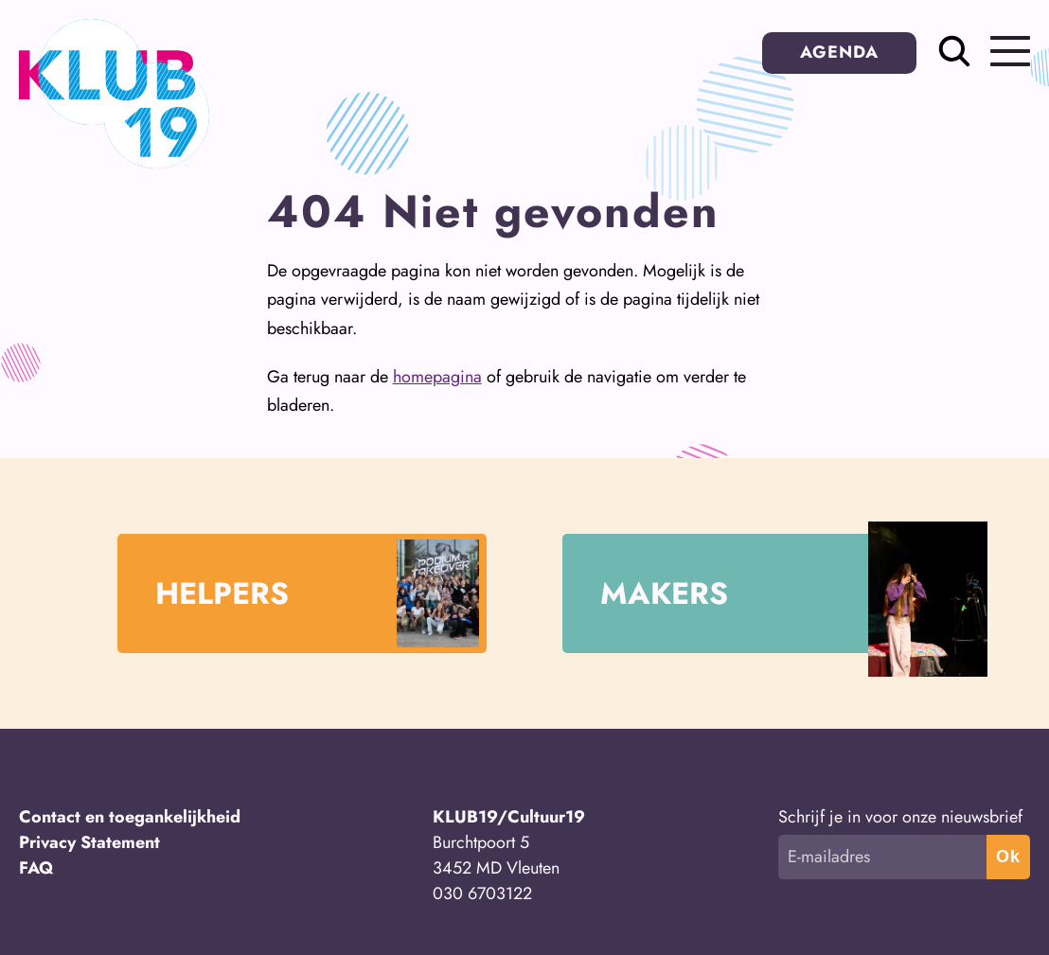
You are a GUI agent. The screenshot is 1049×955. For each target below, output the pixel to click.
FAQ (36, 868)
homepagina (437, 376)
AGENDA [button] (839, 52)
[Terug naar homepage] (114, 162)
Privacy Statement (89, 842)
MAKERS (766, 593)
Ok (1008, 856)
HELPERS (317, 592)
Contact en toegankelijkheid (129, 817)
